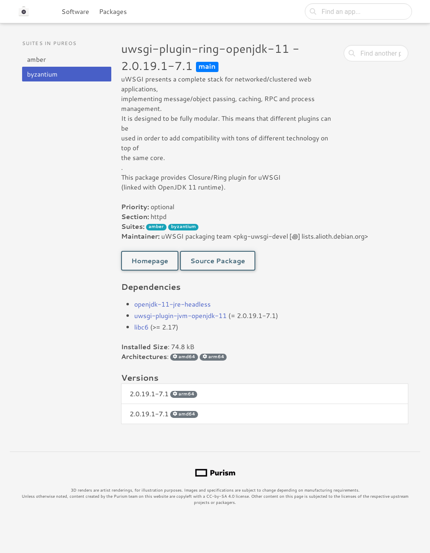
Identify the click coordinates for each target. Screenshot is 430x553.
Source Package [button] (217, 260)
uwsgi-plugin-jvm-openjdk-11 (180, 315)
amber (36, 59)
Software (75, 11)
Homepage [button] (149, 260)
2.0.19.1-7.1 (163, 393)
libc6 (141, 327)
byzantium (42, 74)
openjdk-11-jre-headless (172, 304)
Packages (113, 11)
